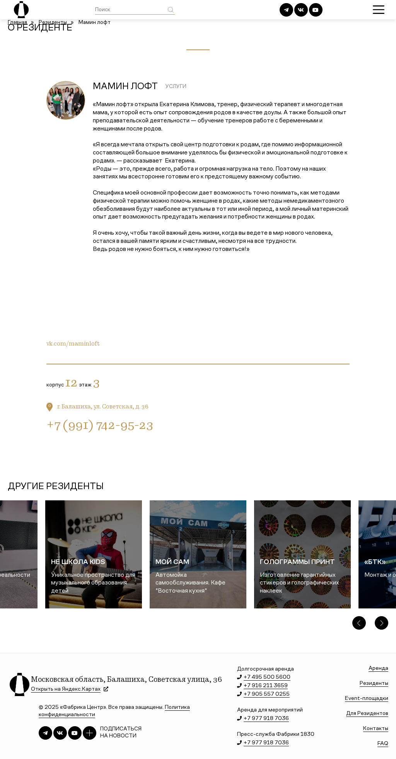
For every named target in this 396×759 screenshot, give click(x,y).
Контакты (375, 729)
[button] (359, 623)
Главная (17, 22)
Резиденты (53, 22)
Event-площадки (366, 698)
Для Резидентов (367, 714)
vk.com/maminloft (73, 344)
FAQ (382, 744)
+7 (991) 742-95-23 (99, 426)
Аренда (378, 668)
